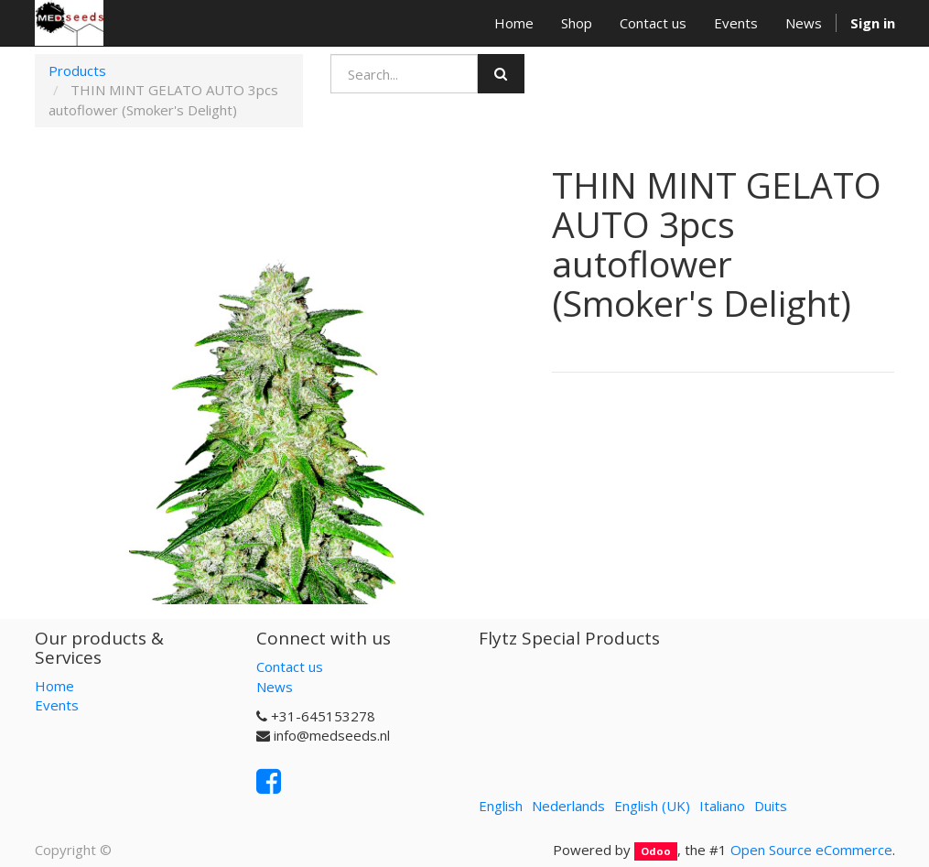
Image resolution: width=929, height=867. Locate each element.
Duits (770, 806)
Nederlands (568, 806)
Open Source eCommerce (811, 849)
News (274, 686)
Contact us (289, 666)
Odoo (656, 851)
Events (57, 705)
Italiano (722, 806)
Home (54, 686)
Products (77, 70)
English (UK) (652, 806)
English (501, 806)
